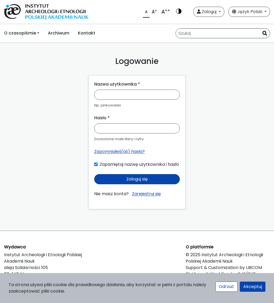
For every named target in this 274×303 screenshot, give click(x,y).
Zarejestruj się (146, 194)
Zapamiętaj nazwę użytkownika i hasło (139, 164)
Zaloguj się (137, 179)
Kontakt (86, 33)
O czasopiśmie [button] (20, 33)
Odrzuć (226, 286)
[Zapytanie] (218, 33)
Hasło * (102, 118)
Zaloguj (207, 12)
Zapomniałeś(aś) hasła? (119, 151)
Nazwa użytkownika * (117, 84)
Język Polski (247, 12)
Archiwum (58, 33)
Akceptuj (252, 286)
